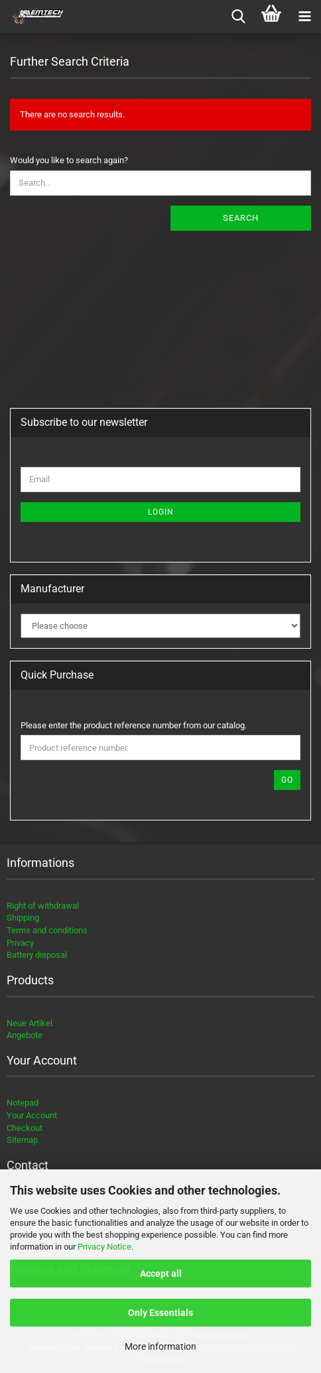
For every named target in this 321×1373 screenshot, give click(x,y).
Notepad (22, 1103)
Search (241, 218)
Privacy (20, 943)
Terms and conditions (47, 930)
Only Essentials (160, 1312)
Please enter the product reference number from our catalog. (134, 725)
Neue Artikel (29, 1023)
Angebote (24, 1035)
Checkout (24, 1128)
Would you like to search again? (69, 160)
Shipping (23, 918)
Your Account (32, 1115)
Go (287, 780)
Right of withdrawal (43, 906)
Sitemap (22, 1140)
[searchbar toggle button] (238, 16)
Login (161, 512)
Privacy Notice (104, 1247)
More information (160, 1346)
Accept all (161, 1273)
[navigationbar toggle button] (304, 16)
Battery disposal (37, 955)
